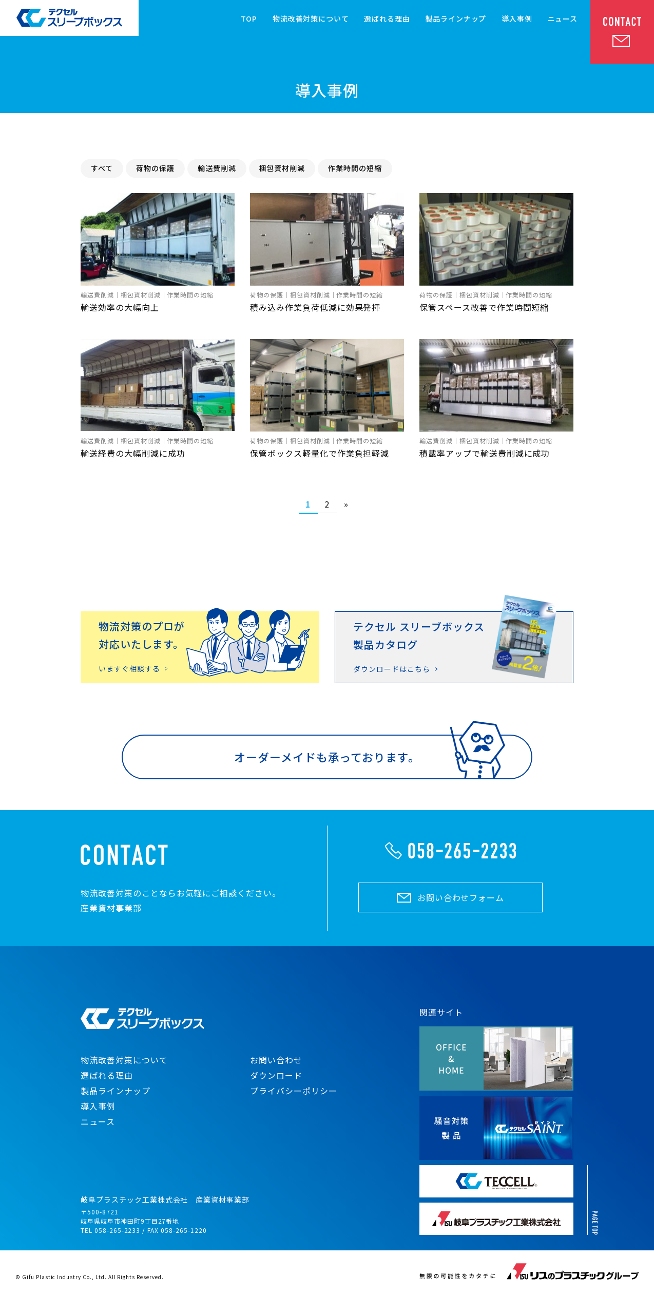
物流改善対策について (311, 18)
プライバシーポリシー (293, 1090)
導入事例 (517, 18)
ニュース (563, 18)
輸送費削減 (217, 168)
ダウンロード (276, 1075)
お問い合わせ (276, 1060)
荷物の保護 (155, 168)
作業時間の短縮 (355, 168)
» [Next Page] (346, 504)
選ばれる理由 (387, 18)
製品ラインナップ (456, 18)
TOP (249, 18)
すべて (102, 168)
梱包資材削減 (282, 168)
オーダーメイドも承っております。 (327, 756)
